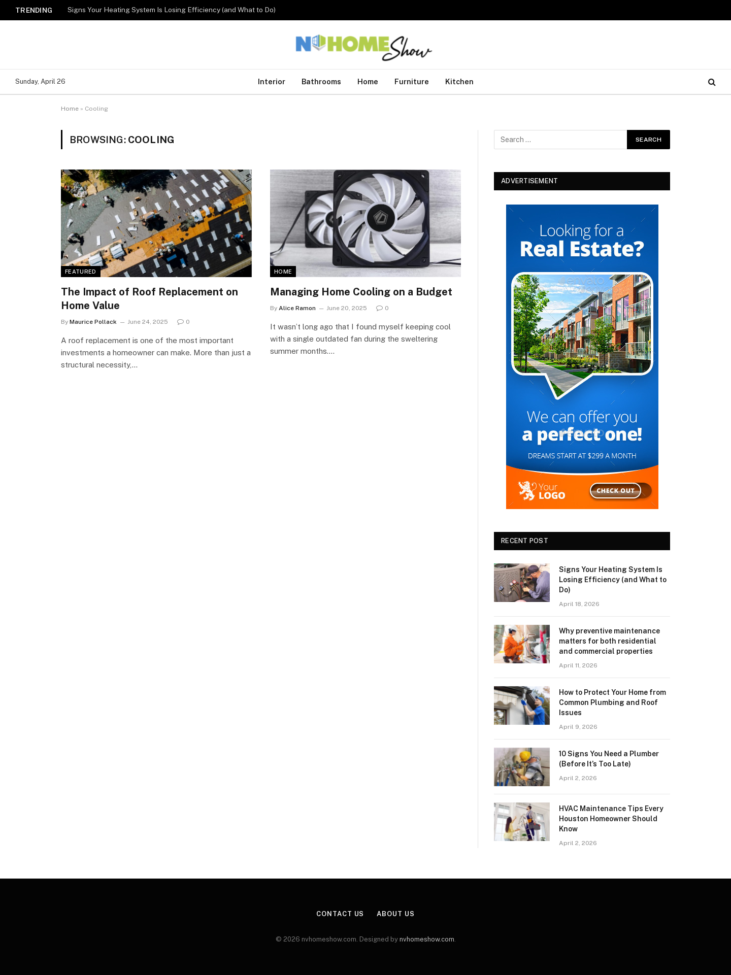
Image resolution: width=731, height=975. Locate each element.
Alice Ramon (297, 308)
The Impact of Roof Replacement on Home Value (149, 299)
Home (367, 81)
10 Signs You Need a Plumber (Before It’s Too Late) (609, 759)
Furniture (411, 81)
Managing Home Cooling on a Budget (361, 292)
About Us (395, 914)
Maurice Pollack (93, 321)
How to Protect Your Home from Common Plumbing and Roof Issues (612, 702)
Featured (80, 271)
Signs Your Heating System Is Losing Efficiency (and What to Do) (172, 10)
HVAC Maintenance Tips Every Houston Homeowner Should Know (611, 818)
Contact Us (340, 914)
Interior (271, 81)
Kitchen (459, 81)
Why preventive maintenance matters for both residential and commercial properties (609, 641)
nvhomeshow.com (427, 939)
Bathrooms (321, 81)
